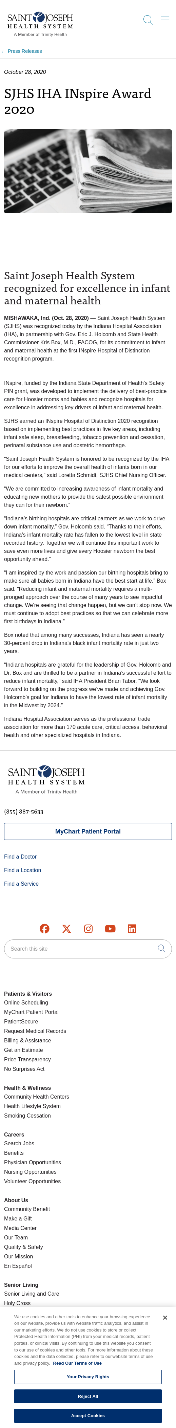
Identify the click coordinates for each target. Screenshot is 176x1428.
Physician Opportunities (32, 1162)
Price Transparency (27, 1059)
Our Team (16, 1237)
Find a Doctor (20, 857)
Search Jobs (19, 1143)
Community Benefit (27, 1209)
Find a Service (21, 884)
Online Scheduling (26, 1002)
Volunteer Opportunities (32, 1181)
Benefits (14, 1153)
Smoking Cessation (27, 1116)
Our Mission (18, 1256)
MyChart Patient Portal (88, 831)
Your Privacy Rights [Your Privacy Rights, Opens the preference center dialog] (88, 1380)
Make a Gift (18, 1218)
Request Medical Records (35, 1031)
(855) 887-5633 (23, 811)
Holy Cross (17, 1303)
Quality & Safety (23, 1247)
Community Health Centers (36, 1097)
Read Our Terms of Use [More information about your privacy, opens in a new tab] (77, 1366)
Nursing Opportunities (30, 1172)
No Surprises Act (24, 1069)
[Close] (165, 1321)
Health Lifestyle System (32, 1106)
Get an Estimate (23, 1050)
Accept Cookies (88, 1419)
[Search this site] (88, 948)
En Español (18, 1266)
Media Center (20, 1228)
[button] (166, 17)
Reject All (88, 1400)
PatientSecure (21, 1021)
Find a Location (22, 870)
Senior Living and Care (31, 1294)
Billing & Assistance (27, 1040)
